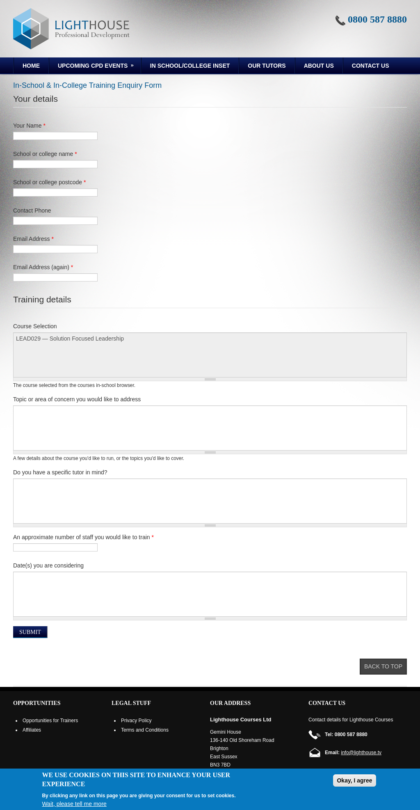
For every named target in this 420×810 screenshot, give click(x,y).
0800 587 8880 (377, 19)
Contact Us (370, 65)
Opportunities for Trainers (50, 720)
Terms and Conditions (145, 730)
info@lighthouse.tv (361, 752)
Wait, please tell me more (74, 804)
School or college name (45, 154)
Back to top (383, 666)
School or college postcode (49, 182)
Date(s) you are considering (48, 565)
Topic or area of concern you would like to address (77, 399)
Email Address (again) (43, 267)
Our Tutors (266, 65)
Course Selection (35, 326)
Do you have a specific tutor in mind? (60, 472)
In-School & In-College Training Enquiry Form (87, 85)
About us (319, 65)
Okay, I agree (354, 780)
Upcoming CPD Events (92, 66)
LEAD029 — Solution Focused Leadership (210, 355)
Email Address (33, 239)
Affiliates (32, 730)
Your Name (29, 125)
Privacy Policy (136, 720)
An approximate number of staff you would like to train (83, 537)
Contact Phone (32, 210)
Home (31, 65)
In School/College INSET (190, 65)
